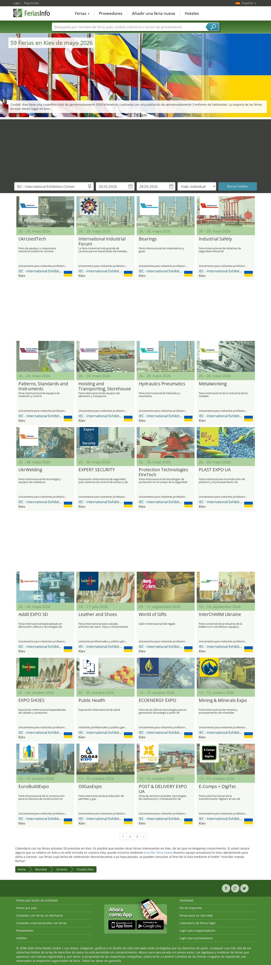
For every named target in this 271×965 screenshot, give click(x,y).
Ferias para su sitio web (196, 915)
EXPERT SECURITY (96, 470)
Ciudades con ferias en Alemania (39, 915)
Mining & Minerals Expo (223, 700)
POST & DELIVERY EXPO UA (163, 789)
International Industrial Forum (102, 241)
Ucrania (61, 869)
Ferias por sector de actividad (37, 900)
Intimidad (186, 900)
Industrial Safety (215, 239)
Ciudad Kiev (85, 869)
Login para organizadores (197, 931)
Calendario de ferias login (198, 923)
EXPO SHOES (31, 700)
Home (22, 869)
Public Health (91, 700)
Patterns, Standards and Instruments (43, 386)
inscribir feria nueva (158, 853)
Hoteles (192, 13)
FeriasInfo (34, 13)
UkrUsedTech (32, 239)
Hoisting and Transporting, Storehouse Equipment (104, 386)
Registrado (31, 3)
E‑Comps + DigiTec (217, 786)
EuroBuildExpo (33, 786)
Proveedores (110, 13)
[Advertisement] (135, 148)
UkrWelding (30, 470)
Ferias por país (26, 908)
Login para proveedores (196, 938)
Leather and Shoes (97, 614)
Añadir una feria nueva (153, 13)
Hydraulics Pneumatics (162, 384)
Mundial (41, 869)
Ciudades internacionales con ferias (41, 923)
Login (17, 3)
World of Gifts (153, 614)
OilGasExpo (90, 786)
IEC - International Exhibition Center (47, 271)
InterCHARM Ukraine (220, 614)
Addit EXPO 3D (33, 614)
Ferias (82, 13)
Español (249, 3)
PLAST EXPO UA (215, 470)
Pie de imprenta (191, 908)
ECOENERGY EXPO (157, 700)
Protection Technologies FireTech (163, 472)
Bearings (148, 239)
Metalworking (213, 384)
